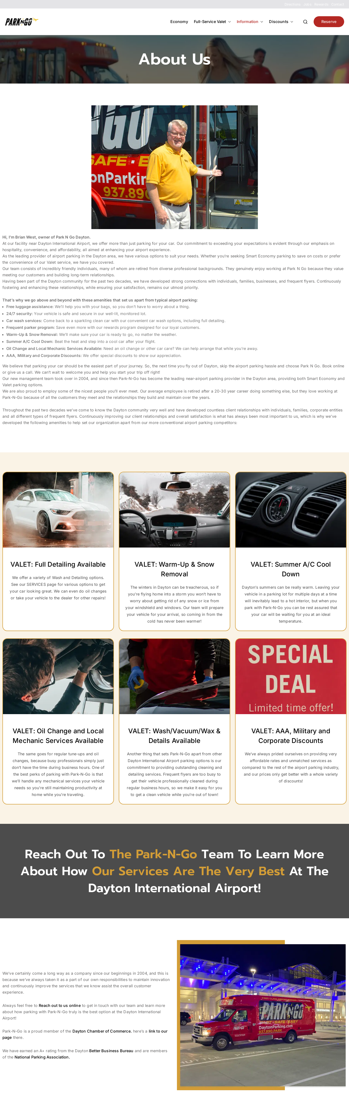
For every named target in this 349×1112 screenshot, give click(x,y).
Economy (179, 21)
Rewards (321, 4)
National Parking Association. (42, 1057)
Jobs (307, 4)
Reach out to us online (60, 1005)
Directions (293, 4)
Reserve (328, 21)
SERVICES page (41, 584)
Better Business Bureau (111, 1050)
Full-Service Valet (212, 21)
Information (250, 21)
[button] (228, 21)
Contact (337, 4)
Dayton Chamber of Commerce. (102, 1031)
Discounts (281, 21)
